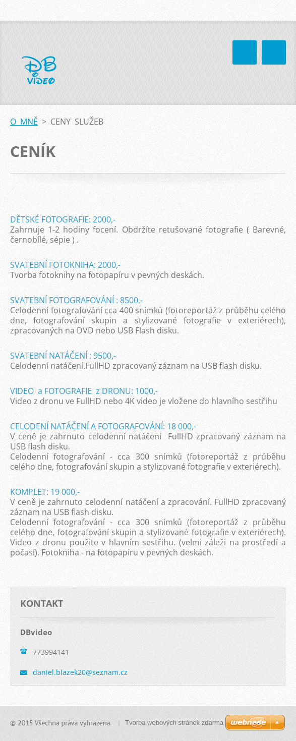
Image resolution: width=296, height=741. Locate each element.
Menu (274, 52)
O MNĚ (24, 121)
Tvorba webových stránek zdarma (174, 722)
